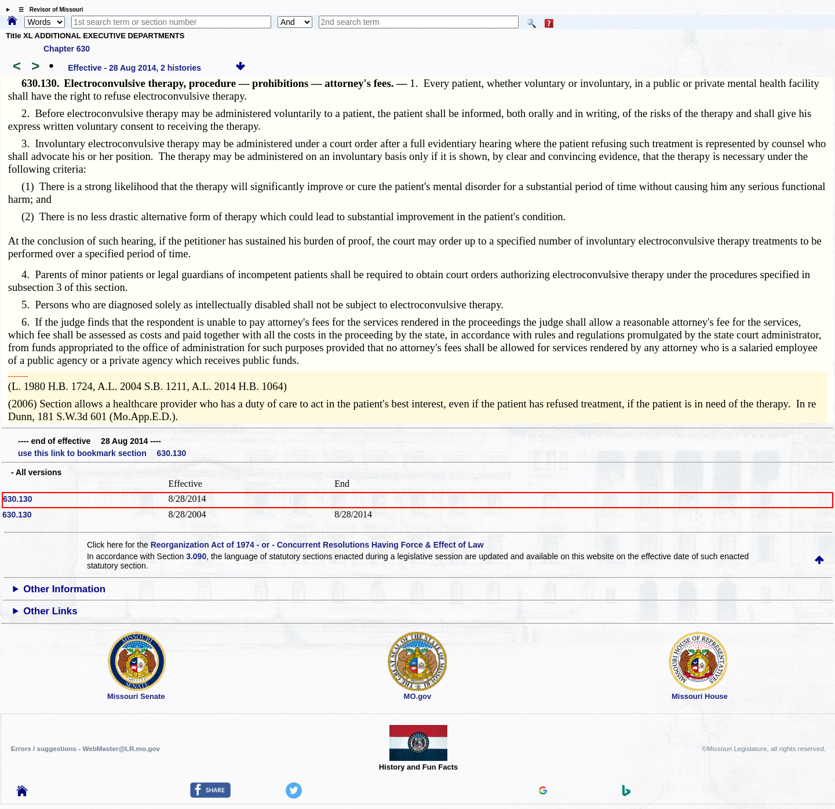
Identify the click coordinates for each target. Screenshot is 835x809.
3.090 (196, 556)
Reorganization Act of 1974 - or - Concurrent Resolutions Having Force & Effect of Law (317, 544)
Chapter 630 (66, 48)
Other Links (50, 611)
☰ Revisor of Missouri (48, 9)
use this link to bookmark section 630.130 (102, 453)
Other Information (64, 589)
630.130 (17, 499)
